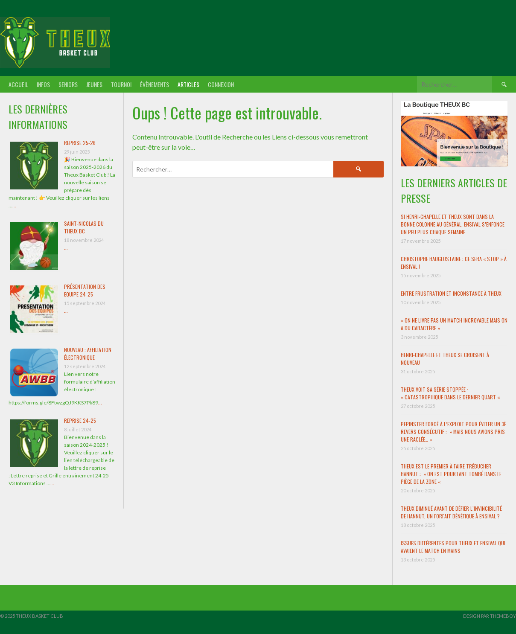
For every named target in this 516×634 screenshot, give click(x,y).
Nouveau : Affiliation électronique (87, 353)
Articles (188, 84)
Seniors (68, 84)
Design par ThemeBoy (489, 616)
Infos (43, 84)
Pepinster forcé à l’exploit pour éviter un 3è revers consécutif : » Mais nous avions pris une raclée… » (453, 431)
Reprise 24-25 (80, 420)
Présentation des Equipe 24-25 (84, 290)
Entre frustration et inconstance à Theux (451, 293)
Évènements (154, 84)
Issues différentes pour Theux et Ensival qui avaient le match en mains (453, 546)
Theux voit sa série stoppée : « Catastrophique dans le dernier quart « (451, 393)
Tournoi (121, 84)
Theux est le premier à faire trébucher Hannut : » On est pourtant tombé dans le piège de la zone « (451, 473)
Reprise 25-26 (80, 142)
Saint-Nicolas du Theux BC (84, 227)
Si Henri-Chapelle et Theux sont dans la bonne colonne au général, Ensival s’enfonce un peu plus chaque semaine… (452, 224)
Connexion (221, 84)
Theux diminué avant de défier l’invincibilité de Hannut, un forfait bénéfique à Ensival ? (451, 512)
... (14, 205)
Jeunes (94, 84)
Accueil (18, 84)
